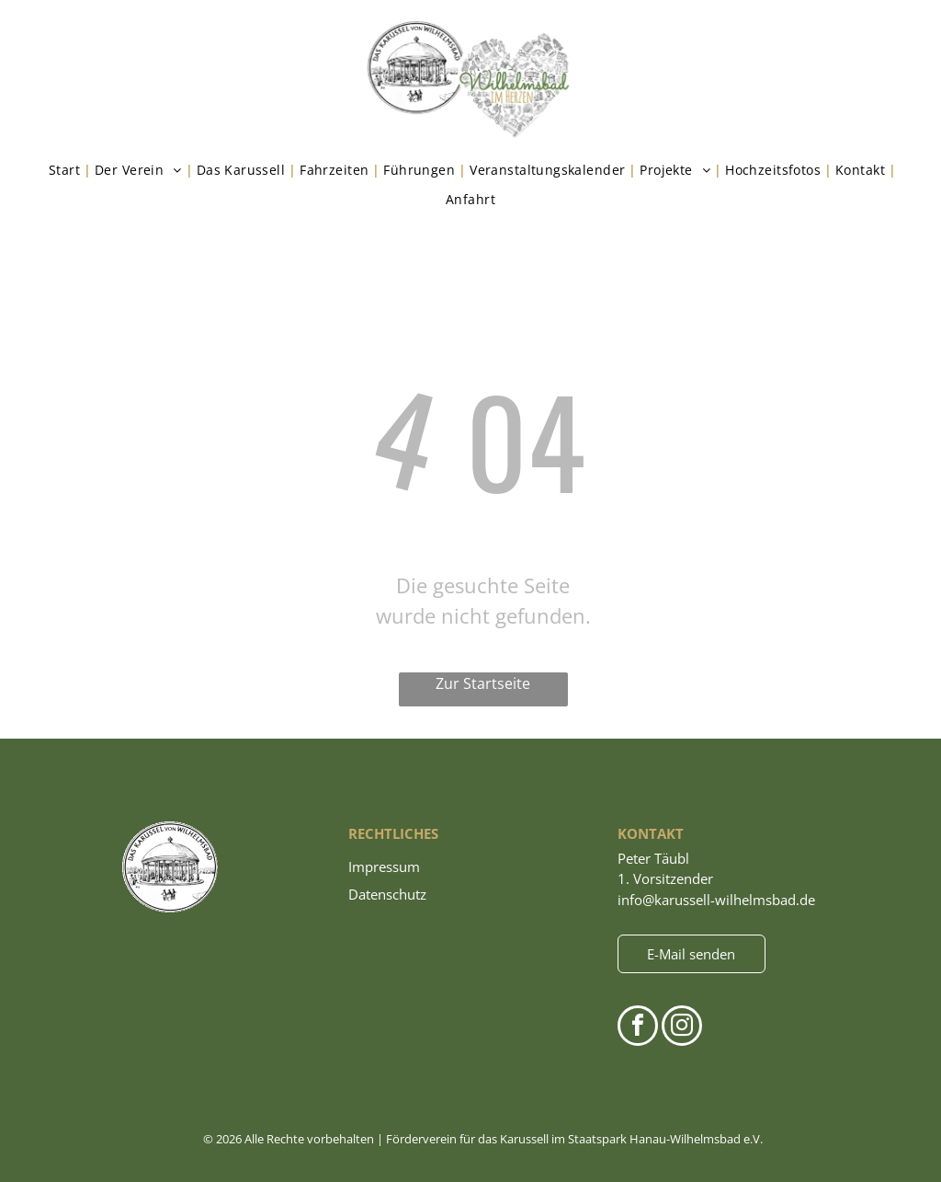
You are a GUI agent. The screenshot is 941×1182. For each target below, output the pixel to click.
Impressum (384, 866)
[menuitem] (68, 170)
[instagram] (682, 1027)
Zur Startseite (483, 683)
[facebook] (638, 1027)
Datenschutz (387, 894)
